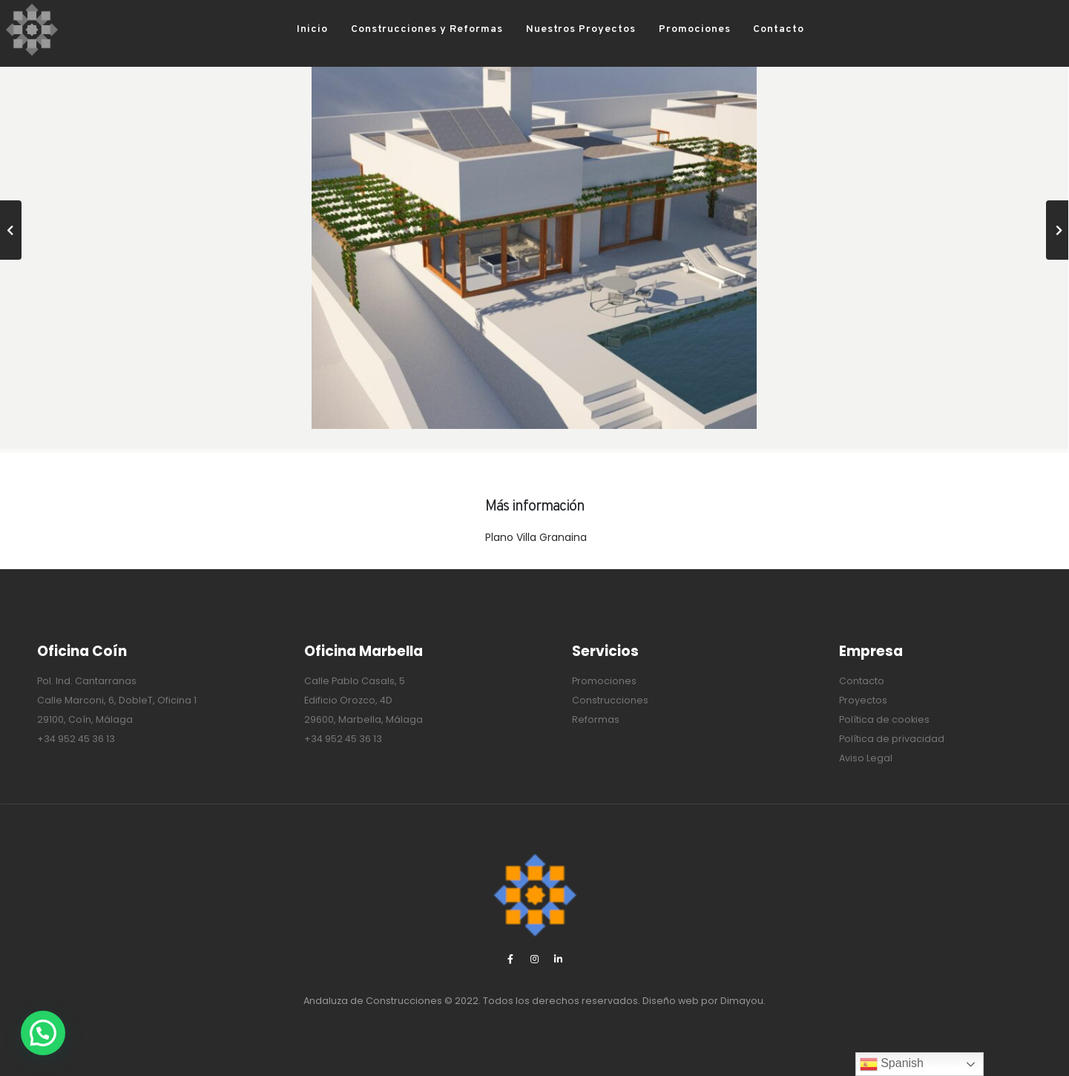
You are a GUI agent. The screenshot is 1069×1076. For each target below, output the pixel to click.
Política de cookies (884, 719)
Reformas (595, 719)
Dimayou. (743, 1000)
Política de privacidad (891, 738)
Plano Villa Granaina (536, 537)
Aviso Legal (865, 758)
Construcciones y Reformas (404, 29)
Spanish (892, 1064)
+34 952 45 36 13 (76, 738)
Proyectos (863, 700)
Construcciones (610, 700)
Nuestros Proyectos (558, 29)
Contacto (755, 29)
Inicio (289, 29)
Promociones (672, 29)
